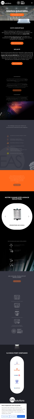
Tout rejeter (13, 416)
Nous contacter (17, 63)
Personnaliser (6, 416)
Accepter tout (21, 416)
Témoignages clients (17, 14)
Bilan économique (17, 43)
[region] (13, 411)
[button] (28, 216)
